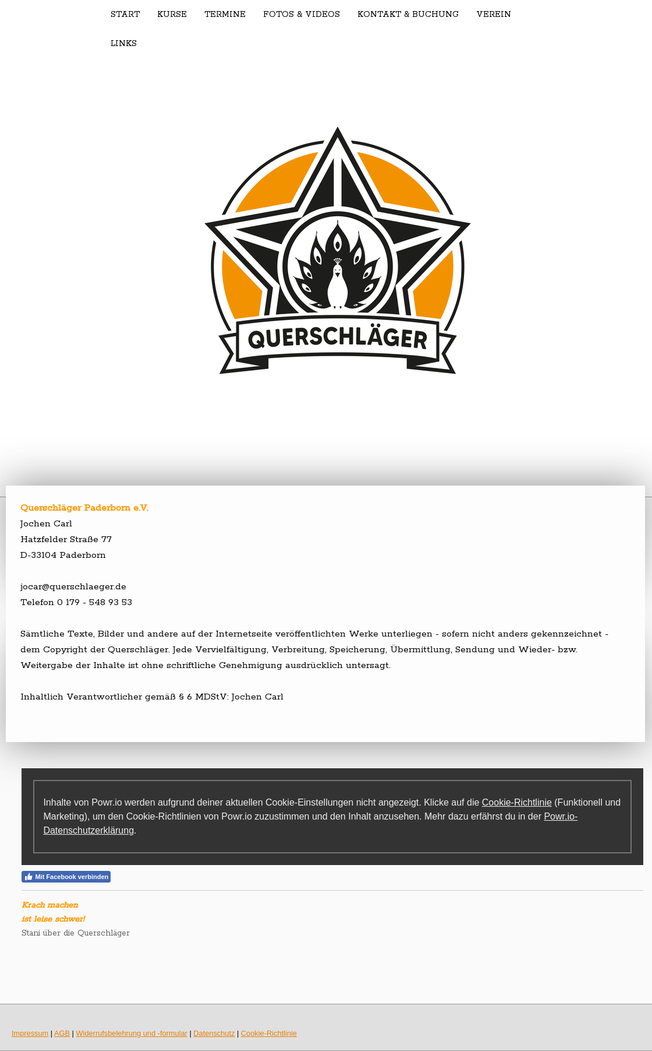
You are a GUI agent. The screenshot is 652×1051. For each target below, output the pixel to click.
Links (124, 43)
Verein (493, 14)
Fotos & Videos (301, 14)
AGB (62, 1033)
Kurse (172, 14)
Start (125, 14)
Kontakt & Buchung (408, 14)
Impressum (30, 1033)
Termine (225, 14)
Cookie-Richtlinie (517, 802)
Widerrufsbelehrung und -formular (131, 1033)
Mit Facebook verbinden (66, 876)
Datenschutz (214, 1033)
